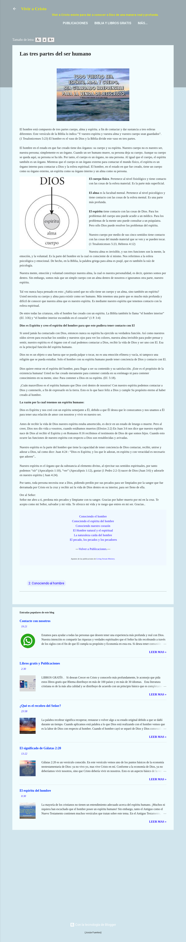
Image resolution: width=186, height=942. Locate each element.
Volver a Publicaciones (92, 556)
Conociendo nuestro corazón (93, 533)
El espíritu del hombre (35, 797)
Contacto (108, 30)
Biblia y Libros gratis (74, 30)
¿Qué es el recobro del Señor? (40, 713)
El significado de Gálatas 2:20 (40, 755)
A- (38, 47)
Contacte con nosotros (35, 628)
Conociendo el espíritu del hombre (93, 528)
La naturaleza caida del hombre (93, 542)
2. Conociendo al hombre (46, 590)
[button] (164, 60)
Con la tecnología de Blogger (93, 925)
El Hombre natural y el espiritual (93, 537)
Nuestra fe (133, 30)
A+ (51, 47)
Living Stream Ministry (105, 566)
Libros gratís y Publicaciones (40, 670)
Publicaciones (36, 30)
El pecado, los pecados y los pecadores (93, 546)
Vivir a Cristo (33, 8)
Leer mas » (157, 659)
